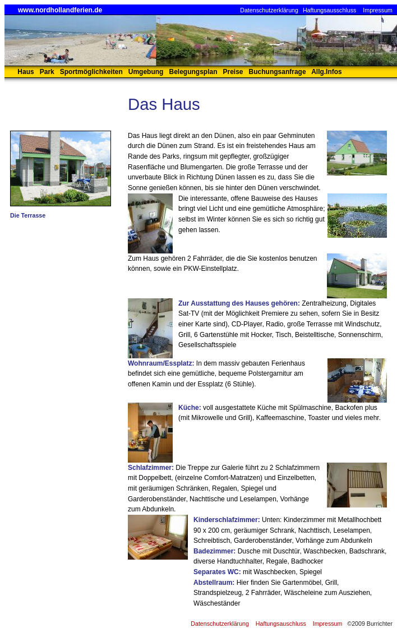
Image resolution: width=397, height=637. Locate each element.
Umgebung (146, 72)
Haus (25, 72)
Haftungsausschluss (329, 10)
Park (47, 72)
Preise (233, 72)
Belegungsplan (193, 72)
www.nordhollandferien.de (60, 10)
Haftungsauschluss (281, 623)
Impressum (378, 10)
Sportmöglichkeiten (91, 72)
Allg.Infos (326, 72)
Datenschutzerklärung (269, 10)
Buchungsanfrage (277, 72)
